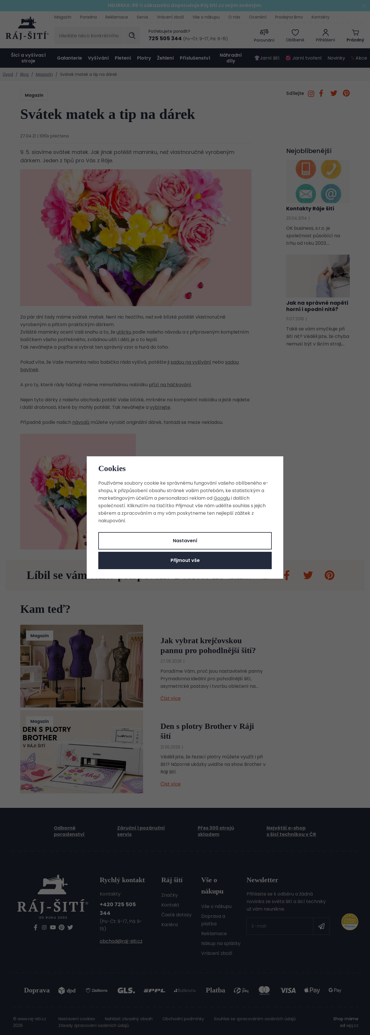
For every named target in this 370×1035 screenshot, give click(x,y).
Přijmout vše (185, 560)
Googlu (222, 498)
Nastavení (185, 540)
